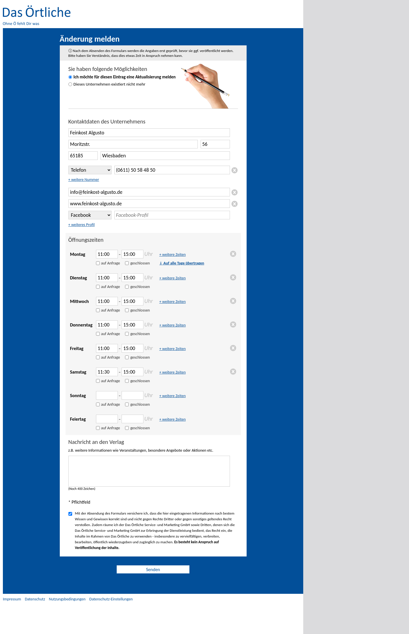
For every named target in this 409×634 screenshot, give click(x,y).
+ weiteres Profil (81, 224)
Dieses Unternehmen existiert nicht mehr (109, 84)
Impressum (12, 599)
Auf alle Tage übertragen (181, 263)
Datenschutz (35, 599)
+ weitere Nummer (83, 179)
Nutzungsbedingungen (67, 599)
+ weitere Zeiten (172, 254)
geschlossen (140, 263)
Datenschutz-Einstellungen (111, 599)
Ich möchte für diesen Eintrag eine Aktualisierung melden (125, 77)
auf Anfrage (110, 263)
